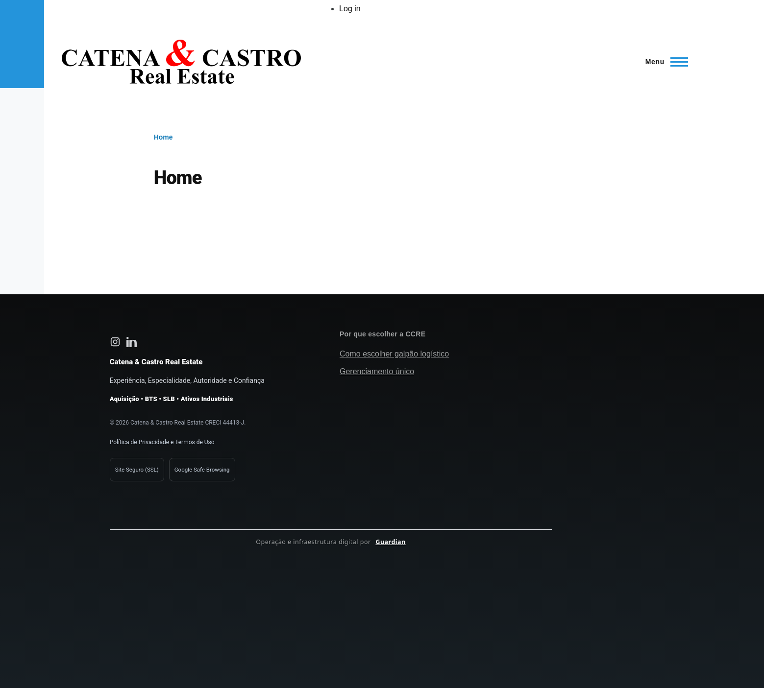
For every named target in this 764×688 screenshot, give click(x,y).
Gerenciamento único (377, 371)
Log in (350, 8)
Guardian (390, 542)
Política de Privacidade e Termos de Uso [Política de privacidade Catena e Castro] (162, 442)
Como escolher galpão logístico (394, 354)
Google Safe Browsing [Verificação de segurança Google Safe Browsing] (202, 469)
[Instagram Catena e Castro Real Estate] (115, 341)
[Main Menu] (664, 62)
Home (163, 137)
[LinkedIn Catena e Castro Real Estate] (131, 341)
